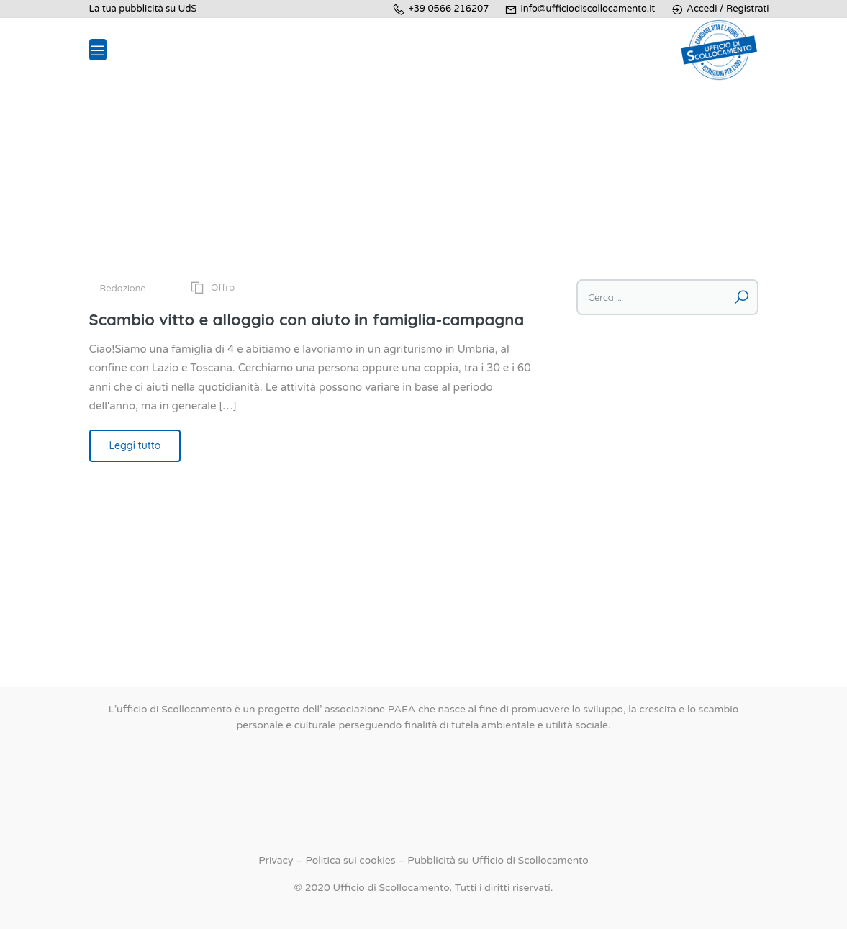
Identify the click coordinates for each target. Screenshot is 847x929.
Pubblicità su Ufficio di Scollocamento (497, 860)
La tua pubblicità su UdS (143, 8)
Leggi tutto (135, 445)
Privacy (275, 860)
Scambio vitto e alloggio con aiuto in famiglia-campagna (307, 319)
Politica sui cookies (350, 860)
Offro (223, 287)
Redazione (123, 288)
